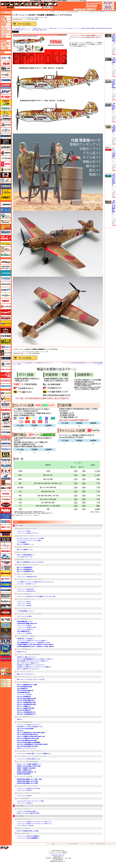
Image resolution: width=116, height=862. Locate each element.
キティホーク (20, 608)
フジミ (5, 465)
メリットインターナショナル (5, 579)
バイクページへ (5, 26)
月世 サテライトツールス (5, 238)
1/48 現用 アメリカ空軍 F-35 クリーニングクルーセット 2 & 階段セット (34, 667)
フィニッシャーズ (5, 449)
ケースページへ (5, 48)
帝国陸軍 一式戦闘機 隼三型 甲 (24, 770)
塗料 (36, 4)
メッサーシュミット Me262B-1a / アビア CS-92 (28, 788)
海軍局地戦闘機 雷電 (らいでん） (25, 621)
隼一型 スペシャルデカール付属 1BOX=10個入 (28, 813)
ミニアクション (26, 808)
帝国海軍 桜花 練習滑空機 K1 (24, 774)
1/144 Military (26, 828)
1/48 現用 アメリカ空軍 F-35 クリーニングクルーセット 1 (31, 665)
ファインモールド (17, 351)
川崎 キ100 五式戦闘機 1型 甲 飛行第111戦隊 (28, 738)
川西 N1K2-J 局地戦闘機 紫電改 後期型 (26, 704)
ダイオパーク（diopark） (5, 330)
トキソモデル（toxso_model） (5, 364)
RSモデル (19, 564)
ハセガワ (19, 676)
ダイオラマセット (23, 552)
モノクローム (5, 601)
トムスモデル (5, 375)
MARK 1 (19, 833)
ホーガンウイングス (5, 499)
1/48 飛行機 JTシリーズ (27, 682)
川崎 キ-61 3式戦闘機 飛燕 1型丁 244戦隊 (27, 684)
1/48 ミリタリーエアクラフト (32, 586)
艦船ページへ (5, 21)
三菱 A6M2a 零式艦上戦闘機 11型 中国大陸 (27, 746)
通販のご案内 (5, 682)
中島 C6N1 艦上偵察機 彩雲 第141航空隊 (27, 740)
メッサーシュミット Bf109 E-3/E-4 (25, 589)
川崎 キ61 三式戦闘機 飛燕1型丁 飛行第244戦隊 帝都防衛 (31, 732)
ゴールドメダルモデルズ (5, 249)
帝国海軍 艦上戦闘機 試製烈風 (113, 128)
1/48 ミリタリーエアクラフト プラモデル (32, 613)
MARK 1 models (25, 833)
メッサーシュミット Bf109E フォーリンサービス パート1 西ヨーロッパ (34, 821)
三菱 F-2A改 (20, 730)
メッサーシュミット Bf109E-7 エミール (26, 584)
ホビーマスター (5, 527)
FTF (5, 175)
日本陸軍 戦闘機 (91, 28)
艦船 (12, 4)
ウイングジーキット (22, 579)
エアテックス (5, 147)
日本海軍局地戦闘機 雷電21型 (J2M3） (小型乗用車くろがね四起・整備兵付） (36, 646)
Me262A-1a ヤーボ (21, 651)
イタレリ (5, 125)
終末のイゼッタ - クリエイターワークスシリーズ (33, 756)
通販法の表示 (5, 686)
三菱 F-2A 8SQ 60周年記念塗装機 (25, 728)
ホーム (47, 844)
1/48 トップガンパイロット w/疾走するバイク (28, 663)
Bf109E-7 (19, 28)
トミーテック (5, 369)
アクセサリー (29, 671)
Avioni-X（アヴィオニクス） (5, 74)
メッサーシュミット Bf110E (24, 601)
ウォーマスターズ (5, 141)
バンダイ (5, 410)
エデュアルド (20, 594)
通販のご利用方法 (108, 3)
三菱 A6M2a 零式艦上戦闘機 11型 (25, 690)
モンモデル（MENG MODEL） (5, 612)
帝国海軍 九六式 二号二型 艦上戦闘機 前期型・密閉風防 (113, 207)
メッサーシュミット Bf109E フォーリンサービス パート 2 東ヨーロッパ (34, 823)
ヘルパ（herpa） (5, 493)
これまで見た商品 (79, 9)
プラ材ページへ (5, 46)
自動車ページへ (5, 24)
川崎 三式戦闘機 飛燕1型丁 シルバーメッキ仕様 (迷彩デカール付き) (33, 642)
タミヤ (18, 619)
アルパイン (5, 108)
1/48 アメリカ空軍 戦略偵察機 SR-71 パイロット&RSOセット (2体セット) (35, 659)
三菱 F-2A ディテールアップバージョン (26, 748)
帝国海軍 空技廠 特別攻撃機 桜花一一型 (26, 772)
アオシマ (5, 80)
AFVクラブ (5, 158)
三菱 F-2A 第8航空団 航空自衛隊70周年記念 (27, 734)
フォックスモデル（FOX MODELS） (5, 454)
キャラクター (26, 4)
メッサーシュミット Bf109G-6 (24, 633)
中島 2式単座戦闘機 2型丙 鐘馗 (24, 686)
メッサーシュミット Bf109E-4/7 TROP (26, 627)
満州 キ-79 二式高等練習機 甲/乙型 (25, 571)
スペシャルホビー (5, 317)
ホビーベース (5, 516)
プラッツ (5, 471)
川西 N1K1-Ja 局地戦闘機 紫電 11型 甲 (26, 712)
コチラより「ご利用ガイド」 (34, 515)
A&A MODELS (20, 528)
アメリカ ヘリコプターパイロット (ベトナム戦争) (29, 540)
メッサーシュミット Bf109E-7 (30, 28)
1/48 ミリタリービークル (25, 547)
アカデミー (19, 574)
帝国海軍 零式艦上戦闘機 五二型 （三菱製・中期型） (30, 779)
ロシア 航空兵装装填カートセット (25, 611)
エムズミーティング (5, 674)
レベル (18, 798)
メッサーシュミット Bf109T (23, 531)
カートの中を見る (91, 9)
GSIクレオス (5, 273)
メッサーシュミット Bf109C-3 (24, 795)
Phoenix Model (20, 559)
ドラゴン (19, 649)
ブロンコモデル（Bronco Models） (5, 477)
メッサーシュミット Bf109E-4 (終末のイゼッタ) (28, 759)
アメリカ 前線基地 (21, 542)
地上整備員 (36, 30)
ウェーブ (5, 136)
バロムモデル (5, 404)
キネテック (5, 221)
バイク (22, 4)
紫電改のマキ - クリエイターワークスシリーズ (33, 751)
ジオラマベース (28, 559)
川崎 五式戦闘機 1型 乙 (22, 688)
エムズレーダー (5, 670)
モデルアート (5, 590)
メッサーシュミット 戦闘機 (78, 28)
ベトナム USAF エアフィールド (24, 557)
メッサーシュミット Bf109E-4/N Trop (26, 591)
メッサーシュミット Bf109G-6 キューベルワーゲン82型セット (32, 640)
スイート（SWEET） (5, 301)
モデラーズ (5, 584)
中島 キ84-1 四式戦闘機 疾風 (24, 696)
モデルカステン (5, 595)
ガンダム (31, 4)
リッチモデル (5, 647)
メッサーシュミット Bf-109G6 (24, 616)
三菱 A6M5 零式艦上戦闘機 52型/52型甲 (26, 698)
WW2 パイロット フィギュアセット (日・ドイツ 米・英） (31, 679)
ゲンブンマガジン (5, 243)
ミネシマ (5, 556)
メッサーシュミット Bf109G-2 (24, 605)
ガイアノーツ (5, 204)
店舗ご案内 (5, 680)
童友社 (5, 358)
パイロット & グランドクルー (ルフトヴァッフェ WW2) (30, 801)
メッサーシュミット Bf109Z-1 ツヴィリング (27, 533)
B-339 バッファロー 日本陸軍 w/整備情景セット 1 (29, 764)
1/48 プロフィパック (29, 599)
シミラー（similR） (5, 289)
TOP (7, 7)
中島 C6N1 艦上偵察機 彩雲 (23, 710)
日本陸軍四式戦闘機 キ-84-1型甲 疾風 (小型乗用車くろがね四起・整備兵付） (35, 644)
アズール (5, 91)
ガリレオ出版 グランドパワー (5, 227)
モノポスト (5, 607)
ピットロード (5, 432)
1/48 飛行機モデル (25, 798)
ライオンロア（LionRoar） (5, 630)
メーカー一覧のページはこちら (5, 58)
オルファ (5, 197)
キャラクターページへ (5, 32)
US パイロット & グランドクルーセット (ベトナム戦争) (30, 538)
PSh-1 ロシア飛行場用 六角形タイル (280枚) (27, 831)
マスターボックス (5, 540)
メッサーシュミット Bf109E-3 (24, 625)
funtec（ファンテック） (5, 443)
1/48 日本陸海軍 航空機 (27, 17)
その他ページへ (5, 37)
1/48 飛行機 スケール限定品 (27, 636)
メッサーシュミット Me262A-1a (25, 803)
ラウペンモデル (5, 642)
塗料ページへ (5, 41)
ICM (18, 535)
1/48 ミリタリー (28, 608)
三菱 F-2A (19, 719)
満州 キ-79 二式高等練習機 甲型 (24, 567)
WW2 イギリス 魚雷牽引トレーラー (25, 544)
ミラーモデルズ (5, 567)
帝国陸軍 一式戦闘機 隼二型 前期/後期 (26, 768)
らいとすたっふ (5, 636)
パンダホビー (5, 415)
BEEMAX (5, 426)
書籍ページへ (5, 52)
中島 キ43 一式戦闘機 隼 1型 (24, 706)
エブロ (5, 186)
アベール (5, 102)
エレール (5, 192)
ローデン (5, 658)
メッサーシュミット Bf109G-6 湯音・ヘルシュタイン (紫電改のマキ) (33, 753)
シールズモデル (5, 278)
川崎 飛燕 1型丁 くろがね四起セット (26, 638)
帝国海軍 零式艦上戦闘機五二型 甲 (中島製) (27, 783)
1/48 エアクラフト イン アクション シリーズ (33, 676)
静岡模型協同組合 (5, 284)
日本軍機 (17, 30)
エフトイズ (19, 808)
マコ (5, 534)
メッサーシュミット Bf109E (47, 28)
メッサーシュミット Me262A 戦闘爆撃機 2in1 (28, 838)
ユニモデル (5, 619)
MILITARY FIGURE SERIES (33, 654)
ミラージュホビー (5, 562)
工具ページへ (5, 43)
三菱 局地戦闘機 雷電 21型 (23, 692)
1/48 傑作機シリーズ (26, 619)
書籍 (55, 4)
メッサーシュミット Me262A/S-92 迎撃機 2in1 (28, 836)
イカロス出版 (5, 119)
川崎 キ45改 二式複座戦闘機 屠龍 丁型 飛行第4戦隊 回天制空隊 (32, 744)
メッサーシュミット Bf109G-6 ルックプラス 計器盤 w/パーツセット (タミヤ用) (36, 596)
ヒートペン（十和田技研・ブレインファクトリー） (5, 421)
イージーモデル (5, 113)
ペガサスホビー (5, 482)
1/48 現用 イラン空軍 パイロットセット (26, 657)
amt (5, 164)
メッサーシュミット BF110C (24, 603)
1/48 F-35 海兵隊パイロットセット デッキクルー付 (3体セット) (32, 661)
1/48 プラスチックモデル (30, 528)
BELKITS (5, 488)
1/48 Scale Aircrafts (27, 574)
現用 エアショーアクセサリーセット (25, 674)
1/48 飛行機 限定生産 (27, 722)
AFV (5, 16)
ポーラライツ (5, 505)
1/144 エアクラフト (27, 819)
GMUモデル (20, 828)
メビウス (5, 573)
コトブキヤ (5, 254)
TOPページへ (5, 12)
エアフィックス (20, 586)
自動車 (17, 4)
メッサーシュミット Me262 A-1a (25, 629)
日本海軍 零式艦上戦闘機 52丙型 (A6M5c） (27, 623)
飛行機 (52, 844)
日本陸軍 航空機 (101, 28)
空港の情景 (44, 30)
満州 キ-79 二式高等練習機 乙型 (24, 569)
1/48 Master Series (26, 649)
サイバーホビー (5, 262)
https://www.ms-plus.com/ (58, 855)
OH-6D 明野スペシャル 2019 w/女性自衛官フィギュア (30, 726)
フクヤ (5, 460)
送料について (5, 684)
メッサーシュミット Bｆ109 (62, 28)
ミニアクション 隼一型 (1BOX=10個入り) (27, 811)
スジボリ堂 (5, 306)
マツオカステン (5, 545)
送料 (108, 5)
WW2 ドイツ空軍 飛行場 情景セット (25, 555)
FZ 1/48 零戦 (29, 776)
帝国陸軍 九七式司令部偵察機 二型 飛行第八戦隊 (28, 766)
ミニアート (5, 551)
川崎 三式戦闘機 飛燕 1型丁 (23, 631)
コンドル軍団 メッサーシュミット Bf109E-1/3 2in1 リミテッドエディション (35, 582)
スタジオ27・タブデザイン (5, 312)
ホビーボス (19, 786)
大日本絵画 (5, 336)
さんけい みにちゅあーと (5, 267)
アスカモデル (5, 97)
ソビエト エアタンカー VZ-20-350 (25, 825)
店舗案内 (108, 9)
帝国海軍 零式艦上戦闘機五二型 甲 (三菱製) (27, 781)
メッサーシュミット (26, 30)
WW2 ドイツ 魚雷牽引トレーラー (25, 549)
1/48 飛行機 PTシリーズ (27, 717)
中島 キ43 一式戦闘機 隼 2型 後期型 (25, 708)
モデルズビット (20, 793)
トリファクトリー (21, 654)
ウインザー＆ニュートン (5, 130)
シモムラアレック (5, 295)
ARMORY (19, 819)
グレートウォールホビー (5, 232)
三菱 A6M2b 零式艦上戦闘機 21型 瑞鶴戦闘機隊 (28, 742)
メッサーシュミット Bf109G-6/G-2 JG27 (27, 576)
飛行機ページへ (5, 19)
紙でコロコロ (5, 210)
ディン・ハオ (5, 352)
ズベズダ (19, 613)
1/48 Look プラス (28, 594)
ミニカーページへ (5, 34)
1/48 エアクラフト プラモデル (26, 535)
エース (5, 169)
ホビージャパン (5, 510)
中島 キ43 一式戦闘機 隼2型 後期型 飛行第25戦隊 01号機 (30, 736)
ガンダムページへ (5, 29)
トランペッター (5, 386)
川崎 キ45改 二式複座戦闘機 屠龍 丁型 (26, 714)
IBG (5, 69)
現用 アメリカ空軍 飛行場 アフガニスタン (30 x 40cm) (30, 562)
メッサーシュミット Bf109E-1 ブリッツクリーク (28, 724)
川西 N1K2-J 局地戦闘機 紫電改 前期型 (26, 702)
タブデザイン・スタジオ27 (5, 341)
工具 (41, 4)
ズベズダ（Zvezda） (5, 323)
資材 (46, 4)
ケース (50, 4)
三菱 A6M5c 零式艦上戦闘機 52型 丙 (26, 700)
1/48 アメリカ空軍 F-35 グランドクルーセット (28, 669)
